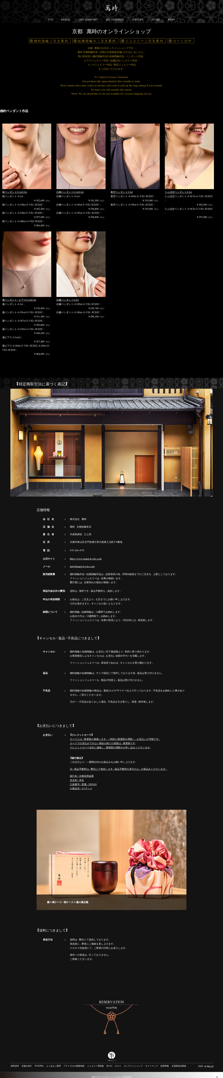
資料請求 (15, 1061)
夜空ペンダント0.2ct (122, 187)
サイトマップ (151, 1061)
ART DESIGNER (114, 16)
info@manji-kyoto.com (82, 562)
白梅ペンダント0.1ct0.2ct (70, 187)
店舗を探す (27, 1061)
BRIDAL (65, 16)
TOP (49, 16)
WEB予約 (39, 1061)
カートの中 (182, 36)
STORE (156, 16)
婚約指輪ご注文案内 (51, 36)
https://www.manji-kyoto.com (86, 554)
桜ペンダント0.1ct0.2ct (14, 187)
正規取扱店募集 (179, 1061)
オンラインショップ (133, 1061)
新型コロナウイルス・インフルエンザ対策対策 (112, 1072)
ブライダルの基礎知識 (73, 1061)
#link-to (111, 1012)
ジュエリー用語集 (95, 1061)
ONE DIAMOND (87, 16)
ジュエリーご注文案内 (144, 36)
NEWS (172, 16)
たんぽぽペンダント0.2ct (178, 187)
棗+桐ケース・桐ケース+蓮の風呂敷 (67, 897)
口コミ (118, 1061)
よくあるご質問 (53, 1061)
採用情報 (164, 1061)
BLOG (109, 1061)
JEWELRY (138, 16)
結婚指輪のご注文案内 (97, 36)
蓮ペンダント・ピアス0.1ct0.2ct (19, 295)
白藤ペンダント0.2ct (67, 295)
